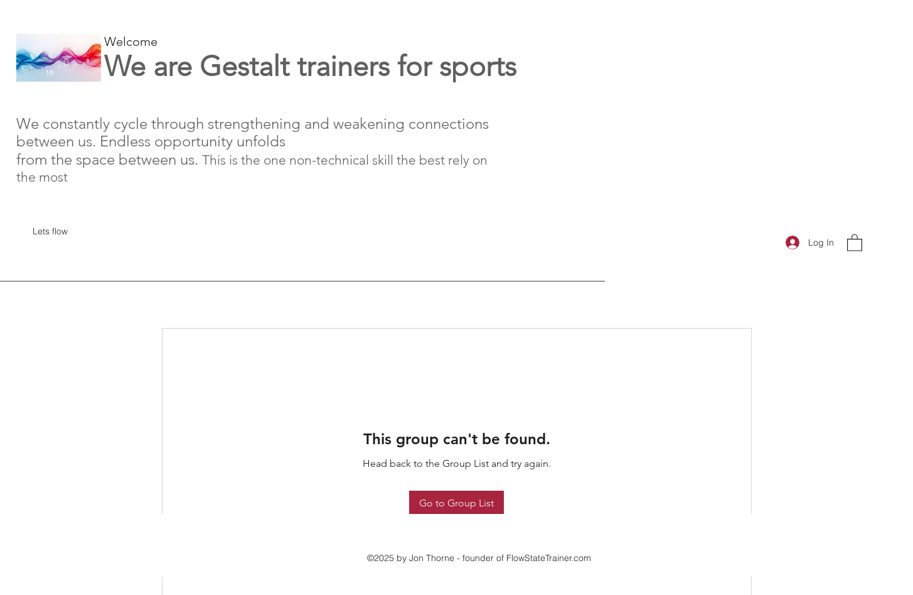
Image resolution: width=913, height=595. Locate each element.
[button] (854, 242)
